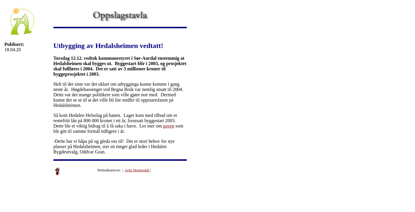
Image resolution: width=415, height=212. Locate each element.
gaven (168, 125)
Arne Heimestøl (137, 170)
